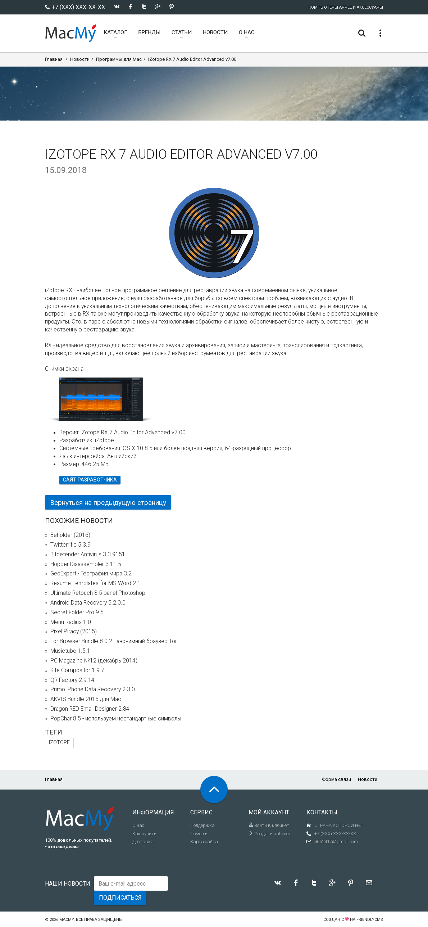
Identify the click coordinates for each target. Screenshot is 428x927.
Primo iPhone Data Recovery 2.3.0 (92, 689)
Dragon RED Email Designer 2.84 (89, 709)
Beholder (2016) (70, 535)
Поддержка (202, 825)
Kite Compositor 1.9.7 (77, 670)
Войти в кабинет (269, 825)
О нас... (139, 825)
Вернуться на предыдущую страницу (108, 502)
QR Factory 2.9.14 (72, 680)
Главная (54, 59)
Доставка (143, 841)
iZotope (59, 743)
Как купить (144, 833)
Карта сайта (204, 841)
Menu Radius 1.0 (70, 622)
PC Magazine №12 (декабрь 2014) (93, 660)
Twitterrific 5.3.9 (70, 545)
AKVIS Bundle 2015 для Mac (85, 699)
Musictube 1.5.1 (70, 651)
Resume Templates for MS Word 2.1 (95, 583)
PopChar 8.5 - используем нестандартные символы (115, 718)
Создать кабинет (270, 833)
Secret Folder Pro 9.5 (77, 612)
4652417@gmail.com (336, 841)
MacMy (66, 919)
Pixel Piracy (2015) (73, 631)
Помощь (199, 833)
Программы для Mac (119, 59)
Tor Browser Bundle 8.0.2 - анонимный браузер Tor (113, 641)
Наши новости (67, 883)
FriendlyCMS (369, 919)
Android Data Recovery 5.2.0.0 (88, 603)
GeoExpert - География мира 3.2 (91, 573)
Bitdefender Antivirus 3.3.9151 (87, 554)
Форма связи (336, 779)
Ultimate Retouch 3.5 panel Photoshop (97, 593)
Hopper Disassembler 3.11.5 (85, 564)
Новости (80, 59)
